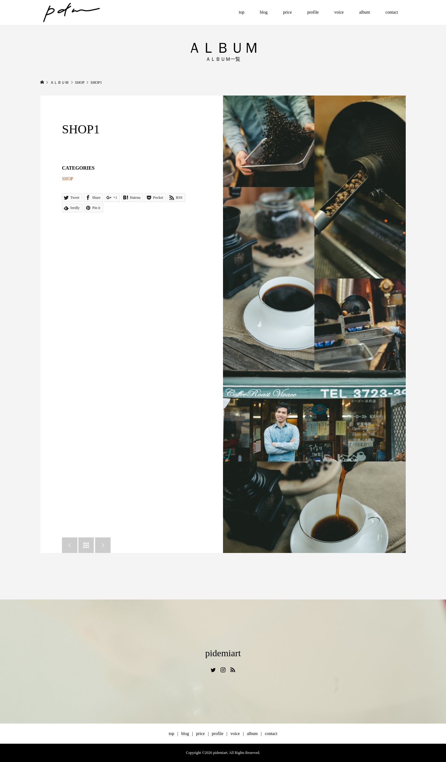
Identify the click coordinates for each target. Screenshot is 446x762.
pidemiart (223, 653)
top (241, 12)
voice (338, 12)
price (287, 12)
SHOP (67, 178)
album (364, 12)
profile (313, 12)
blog (264, 12)
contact (392, 12)
